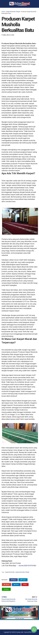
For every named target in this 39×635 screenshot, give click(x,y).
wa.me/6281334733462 (27, 566)
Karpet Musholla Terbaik (13, 11)
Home (3, 11)
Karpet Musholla (10, 572)
